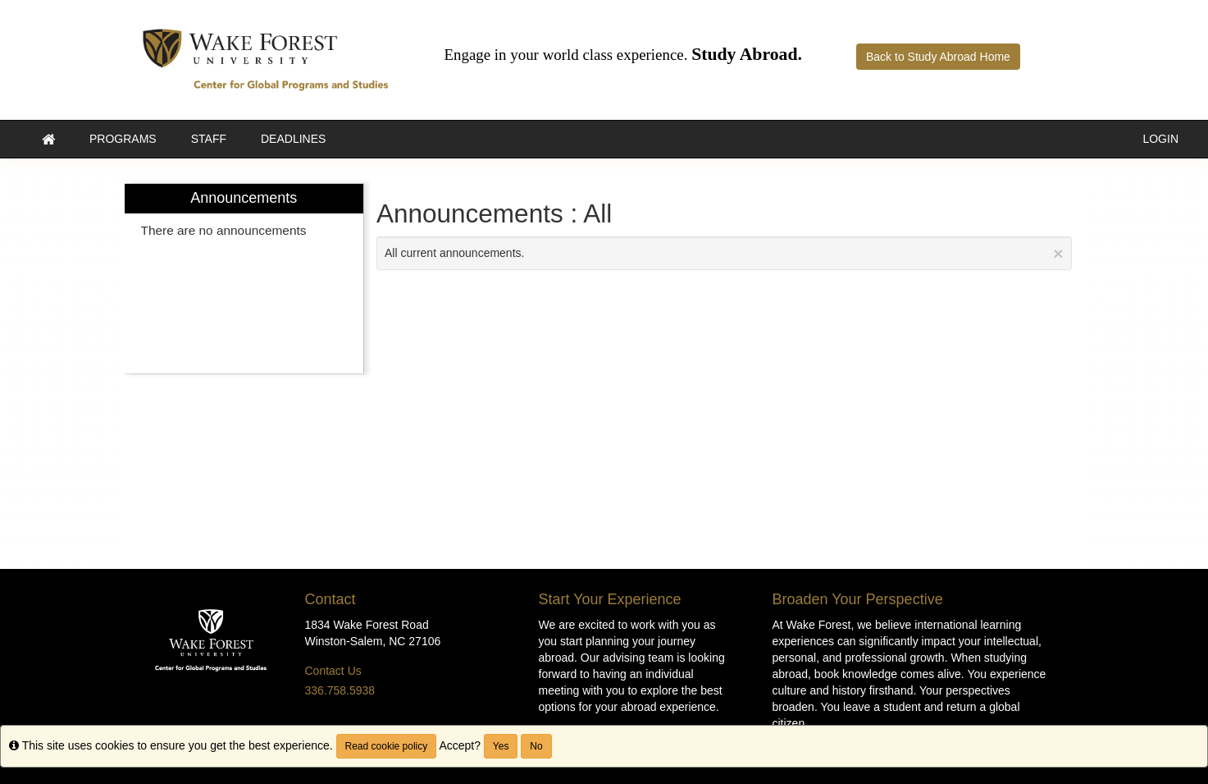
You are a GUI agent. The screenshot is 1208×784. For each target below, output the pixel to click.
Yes (501, 746)
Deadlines (293, 138)
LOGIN (1160, 138)
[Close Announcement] (1058, 253)
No (536, 746)
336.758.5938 (340, 690)
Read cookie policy (386, 746)
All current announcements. (724, 253)
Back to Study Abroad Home (938, 56)
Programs (123, 138)
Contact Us (333, 670)
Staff (208, 138)
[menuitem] (244, 279)
